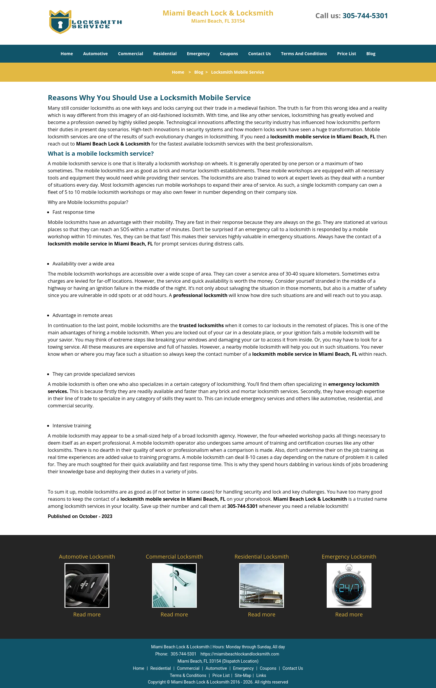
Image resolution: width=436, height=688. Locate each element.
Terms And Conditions (304, 53)
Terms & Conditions (188, 675)
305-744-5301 (365, 15)
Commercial (130, 53)
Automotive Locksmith (87, 556)
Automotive (95, 53)
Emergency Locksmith (349, 556)
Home (67, 53)
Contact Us (259, 53)
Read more (87, 614)
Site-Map (243, 675)
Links (261, 675)
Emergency (198, 53)
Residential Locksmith (261, 556)
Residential (164, 53)
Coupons (229, 53)
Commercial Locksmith (174, 556)
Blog (370, 53)
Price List (346, 53)
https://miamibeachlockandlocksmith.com (239, 654)
